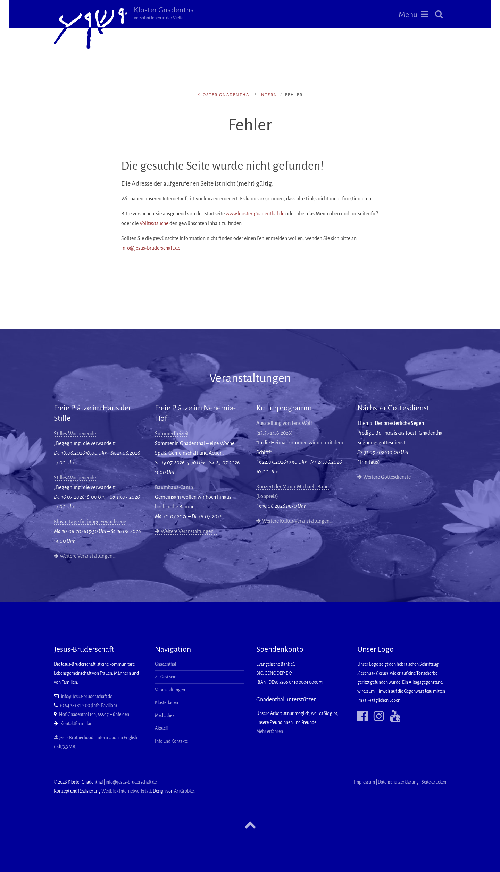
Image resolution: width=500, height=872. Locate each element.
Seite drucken (434, 782)
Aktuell (161, 728)
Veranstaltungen (170, 689)
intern (268, 95)
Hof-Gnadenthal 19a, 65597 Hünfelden (94, 714)
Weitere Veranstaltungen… (85, 556)
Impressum (364, 782)
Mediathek (164, 715)
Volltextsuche (154, 223)
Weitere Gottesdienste (384, 477)
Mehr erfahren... (271, 731)
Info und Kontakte (171, 741)
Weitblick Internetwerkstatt (126, 791)
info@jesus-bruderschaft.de (150, 248)
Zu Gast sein (165, 677)
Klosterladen (166, 702)
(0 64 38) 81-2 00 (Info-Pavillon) (88, 705)
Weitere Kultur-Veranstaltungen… (294, 521)
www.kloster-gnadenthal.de (255, 213)
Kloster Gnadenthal (165, 13)
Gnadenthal (165, 664)
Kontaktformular (76, 723)
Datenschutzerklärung (398, 782)
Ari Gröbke (184, 791)
